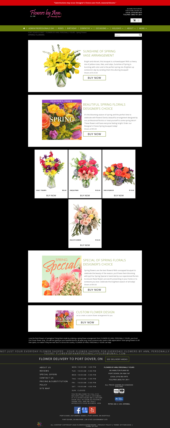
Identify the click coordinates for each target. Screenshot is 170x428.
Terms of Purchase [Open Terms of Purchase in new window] (122, 425)
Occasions (102, 28)
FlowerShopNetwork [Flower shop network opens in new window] (86, 425)
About (131, 28)
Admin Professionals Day (41, 28)
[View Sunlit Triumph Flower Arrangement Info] (51, 169)
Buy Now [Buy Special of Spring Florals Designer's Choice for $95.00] (94, 289)
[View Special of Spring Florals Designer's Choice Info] (62, 275)
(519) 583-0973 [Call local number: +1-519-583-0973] (136, 12)
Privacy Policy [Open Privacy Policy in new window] (105, 425)
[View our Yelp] (92, 413)
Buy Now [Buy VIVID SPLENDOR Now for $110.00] (119, 195)
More (143, 28)
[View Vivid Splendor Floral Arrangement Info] (119, 169)
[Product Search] (126, 35)
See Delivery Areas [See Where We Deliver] (117, 359)
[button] (136, 20)
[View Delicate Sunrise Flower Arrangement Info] (85, 219)
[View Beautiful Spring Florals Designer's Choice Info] (62, 119)
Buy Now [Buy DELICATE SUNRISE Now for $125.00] (85, 245)
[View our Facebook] (77, 413)
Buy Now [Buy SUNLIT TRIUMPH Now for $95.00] (51, 195)
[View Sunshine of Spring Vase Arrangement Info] (62, 65)
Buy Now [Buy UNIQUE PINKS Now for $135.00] (85, 195)
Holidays (118, 28)
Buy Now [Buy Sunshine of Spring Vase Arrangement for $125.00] (94, 78)
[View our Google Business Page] (85, 413)
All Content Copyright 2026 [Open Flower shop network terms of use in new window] (63, 425)
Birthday (72, 28)
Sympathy (86, 28)
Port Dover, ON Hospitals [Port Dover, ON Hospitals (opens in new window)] (99, 416)
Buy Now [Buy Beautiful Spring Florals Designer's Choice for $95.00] (94, 134)
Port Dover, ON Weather (72, 419)
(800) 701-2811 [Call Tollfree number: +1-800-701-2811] (123, 379)
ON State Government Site (96, 419)
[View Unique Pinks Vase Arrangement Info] (85, 169)
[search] (140, 35)
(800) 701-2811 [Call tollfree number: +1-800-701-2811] (136, 15)
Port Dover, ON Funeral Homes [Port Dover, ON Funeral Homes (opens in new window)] (73, 416)
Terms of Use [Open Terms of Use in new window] (92, 426)
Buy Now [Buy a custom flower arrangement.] (87, 322)
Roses (61, 28)
